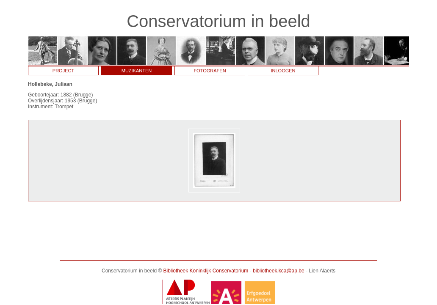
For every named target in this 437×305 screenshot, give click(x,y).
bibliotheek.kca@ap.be (278, 271)
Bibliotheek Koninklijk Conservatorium (206, 271)
